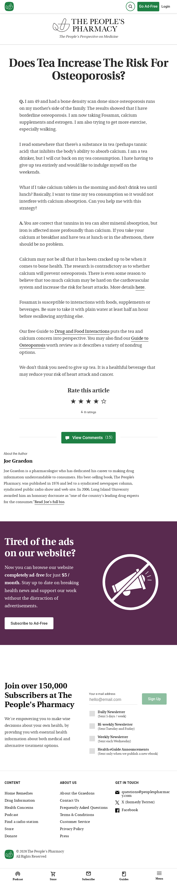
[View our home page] (9, 6)
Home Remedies (19, 793)
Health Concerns (19, 808)
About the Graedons (77, 793)
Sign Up (154, 699)
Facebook (126, 810)
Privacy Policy (72, 829)
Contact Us (69, 801)
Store (9, 829)
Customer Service (75, 822)
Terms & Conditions (77, 815)
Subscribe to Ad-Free (29, 623)
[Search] (130, 6)
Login (166, 6)
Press (64, 836)
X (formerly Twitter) (135, 803)
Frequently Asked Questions (84, 808)
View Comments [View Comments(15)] (88, 438)
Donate (11, 836)
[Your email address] (113, 701)
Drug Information (20, 801)
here (140, 287)
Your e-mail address (102, 694)
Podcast (11, 815)
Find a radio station (21, 822)
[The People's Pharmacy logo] (88, 26)
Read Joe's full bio (49, 502)
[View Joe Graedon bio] (73, 461)
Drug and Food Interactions (82, 332)
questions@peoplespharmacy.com (142, 794)
